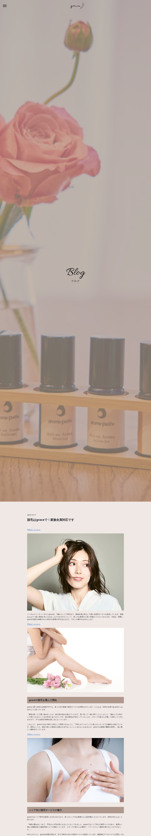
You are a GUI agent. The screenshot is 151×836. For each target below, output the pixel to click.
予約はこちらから (33, 530)
